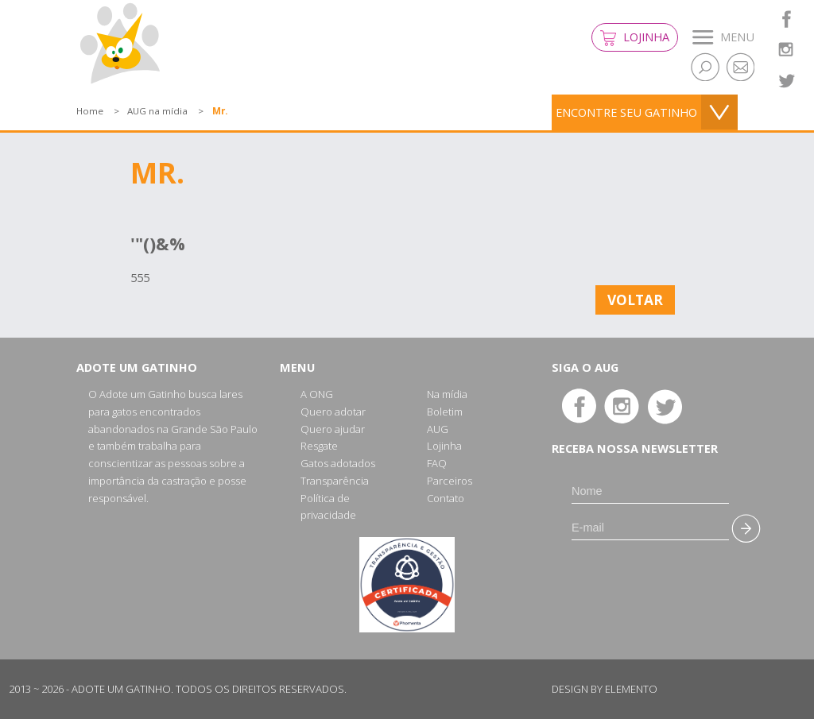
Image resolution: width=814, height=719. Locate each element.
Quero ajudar (332, 429)
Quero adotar (333, 411)
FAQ (437, 463)
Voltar (635, 299)
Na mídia (447, 394)
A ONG (316, 394)
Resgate (319, 446)
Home (89, 111)
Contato (445, 498)
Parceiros (449, 481)
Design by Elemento (604, 689)
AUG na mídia (157, 111)
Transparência (334, 481)
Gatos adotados (337, 463)
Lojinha (634, 37)
